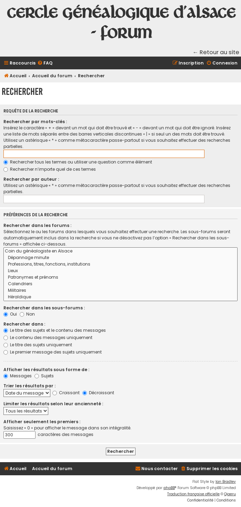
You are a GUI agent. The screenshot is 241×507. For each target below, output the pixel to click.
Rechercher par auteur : (31, 179)
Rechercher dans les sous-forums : (44, 308)
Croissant (66, 393)
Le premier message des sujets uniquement (52, 352)
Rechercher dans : (24, 324)
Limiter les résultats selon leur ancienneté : (53, 404)
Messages (17, 376)
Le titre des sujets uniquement (37, 345)
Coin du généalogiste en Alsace (120, 251)
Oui (10, 314)
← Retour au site (216, 52)
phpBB (169, 487)
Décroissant (98, 393)
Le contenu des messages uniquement (47, 337)
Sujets (44, 376)
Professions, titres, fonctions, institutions (120, 264)
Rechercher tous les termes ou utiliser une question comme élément (77, 162)
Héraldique (120, 297)
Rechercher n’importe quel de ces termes (49, 169)
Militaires (120, 290)
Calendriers (120, 284)
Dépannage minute (120, 258)
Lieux (120, 271)
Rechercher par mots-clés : (35, 122)
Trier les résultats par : (29, 386)
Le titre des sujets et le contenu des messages (54, 330)
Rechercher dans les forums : (37, 225)
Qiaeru (230, 494)
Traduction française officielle (193, 494)
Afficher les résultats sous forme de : (46, 369)
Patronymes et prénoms (120, 277)
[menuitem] (44, 63)
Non (27, 314)
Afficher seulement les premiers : (41, 422)
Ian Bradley (225, 481)
